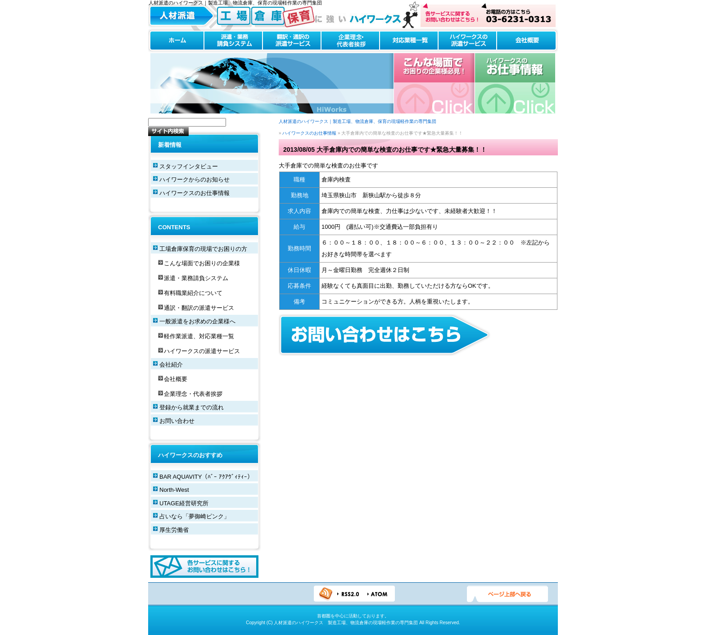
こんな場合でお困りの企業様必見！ (434, 83)
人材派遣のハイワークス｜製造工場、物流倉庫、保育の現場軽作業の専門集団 (357, 121)
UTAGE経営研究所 (183, 503)
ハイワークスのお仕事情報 (515, 83)
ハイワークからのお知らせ (194, 179)
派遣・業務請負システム (233, 40)
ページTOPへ (507, 594)
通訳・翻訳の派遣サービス (199, 307)
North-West (174, 489)
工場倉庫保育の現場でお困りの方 (203, 248)
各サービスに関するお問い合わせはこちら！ (204, 566)
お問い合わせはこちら (488, 15)
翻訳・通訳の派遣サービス (291, 40)
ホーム (176, 40)
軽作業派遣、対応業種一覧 (199, 336)
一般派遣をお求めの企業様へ (197, 321)
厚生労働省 (174, 529)
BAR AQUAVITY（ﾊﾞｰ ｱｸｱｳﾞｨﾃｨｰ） (206, 476)
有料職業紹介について (193, 293)
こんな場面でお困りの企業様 (202, 263)
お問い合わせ (177, 420)
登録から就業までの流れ (191, 407)
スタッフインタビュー (188, 166)
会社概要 (527, 40)
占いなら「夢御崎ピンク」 (194, 516)
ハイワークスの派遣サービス (467, 40)
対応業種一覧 (409, 40)
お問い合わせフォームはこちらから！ (384, 335)
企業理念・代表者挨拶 (350, 40)
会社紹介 (171, 364)
